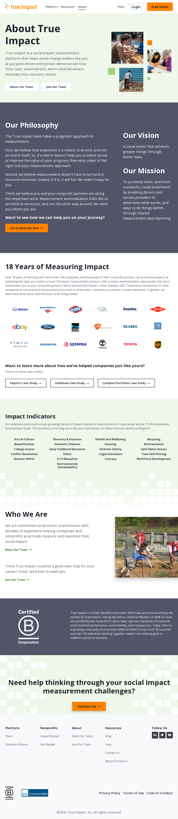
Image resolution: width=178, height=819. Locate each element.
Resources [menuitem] (67, 7)
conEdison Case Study (70, 383)
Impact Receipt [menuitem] (49, 736)
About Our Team (21, 87)
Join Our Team (56, 87)
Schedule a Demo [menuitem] (16, 744)
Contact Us (87, 706)
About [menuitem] (82, 7)
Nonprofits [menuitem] (49, 728)
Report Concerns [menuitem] (116, 761)
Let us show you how (24, 228)
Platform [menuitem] (51, 7)
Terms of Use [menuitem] (133, 793)
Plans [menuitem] (8, 736)
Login (135, 7)
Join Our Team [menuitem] (81, 744)
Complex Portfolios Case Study (124, 383)
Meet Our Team (16, 550)
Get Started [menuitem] (47, 744)
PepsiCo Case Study (23, 383)
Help (121, 7)
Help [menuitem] (108, 744)
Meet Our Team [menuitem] (82, 736)
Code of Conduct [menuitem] (160, 793)
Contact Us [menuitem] (112, 753)
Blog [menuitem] (108, 736)
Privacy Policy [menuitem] (109, 793)
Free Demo (160, 7)
